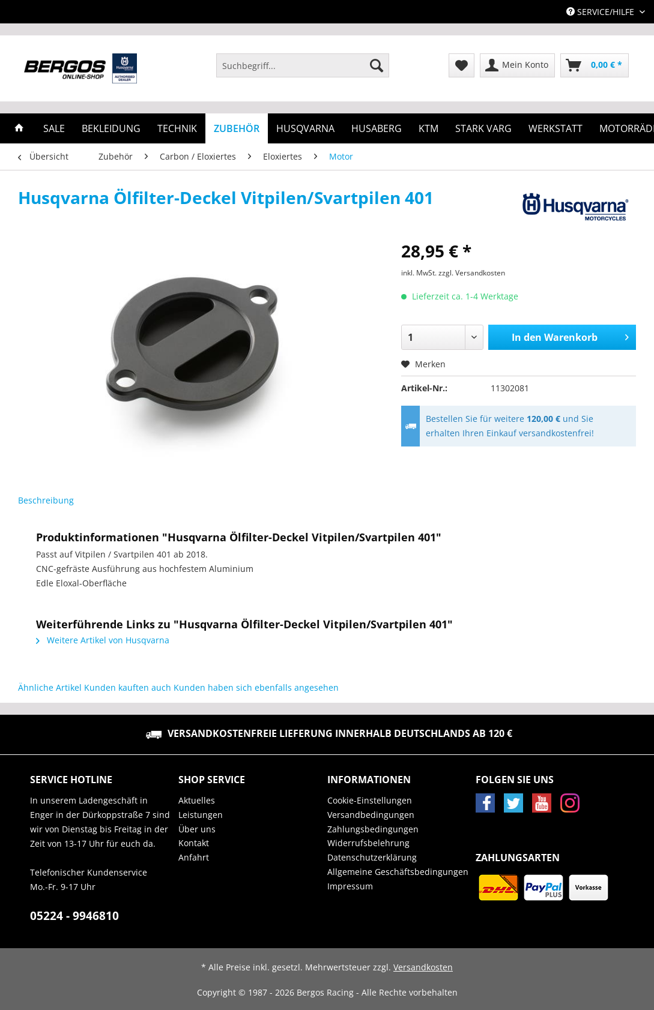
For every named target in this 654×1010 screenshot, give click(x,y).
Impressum (350, 886)
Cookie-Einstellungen (369, 800)
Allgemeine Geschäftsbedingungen (397, 871)
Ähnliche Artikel (50, 687)
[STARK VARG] (483, 128)
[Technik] (177, 128)
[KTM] (428, 128)
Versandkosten (423, 967)
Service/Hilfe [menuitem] (601, 11)
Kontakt (193, 843)
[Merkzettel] (461, 65)
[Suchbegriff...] (302, 65)
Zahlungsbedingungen (373, 829)
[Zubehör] (236, 128)
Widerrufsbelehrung (368, 843)
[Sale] (54, 128)
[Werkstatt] (555, 128)
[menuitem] (302, 71)
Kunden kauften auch (127, 687)
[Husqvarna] (305, 128)
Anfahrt (193, 857)
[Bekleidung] (111, 128)
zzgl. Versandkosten (471, 273)
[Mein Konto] (517, 65)
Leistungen (200, 814)
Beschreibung (46, 500)
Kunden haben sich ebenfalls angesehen (256, 687)
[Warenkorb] (594, 65)
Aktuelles (196, 800)
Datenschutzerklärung (372, 857)
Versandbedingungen (370, 814)
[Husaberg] (376, 128)
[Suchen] (376, 65)
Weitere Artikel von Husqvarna (102, 640)
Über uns (197, 829)
